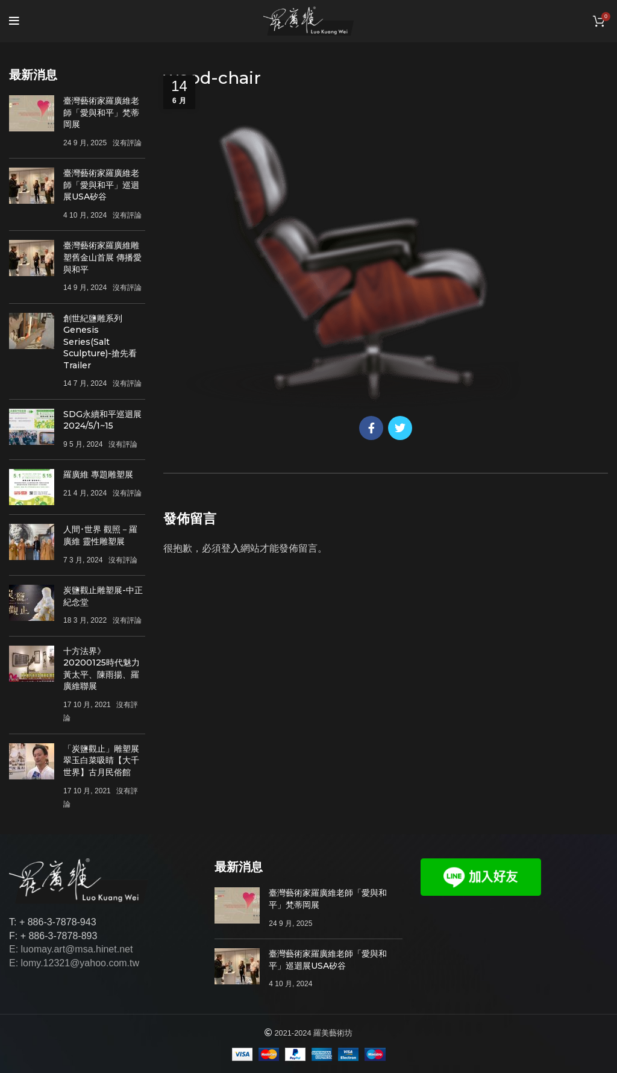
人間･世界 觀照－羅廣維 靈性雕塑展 (100, 535)
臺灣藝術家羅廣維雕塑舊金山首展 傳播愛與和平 (102, 257)
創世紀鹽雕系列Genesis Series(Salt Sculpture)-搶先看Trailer (100, 342)
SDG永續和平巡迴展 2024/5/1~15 (102, 420)
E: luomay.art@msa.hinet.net (71, 949)
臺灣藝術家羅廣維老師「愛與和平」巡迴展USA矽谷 (101, 185)
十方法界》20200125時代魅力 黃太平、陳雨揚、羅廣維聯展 (101, 669)
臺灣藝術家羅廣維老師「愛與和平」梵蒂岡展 (101, 112)
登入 (230, 548)
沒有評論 (127, 143)
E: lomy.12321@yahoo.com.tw (74, 963)
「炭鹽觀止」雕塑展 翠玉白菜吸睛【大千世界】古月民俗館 (101, 760)
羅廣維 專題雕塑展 (98, 474)
